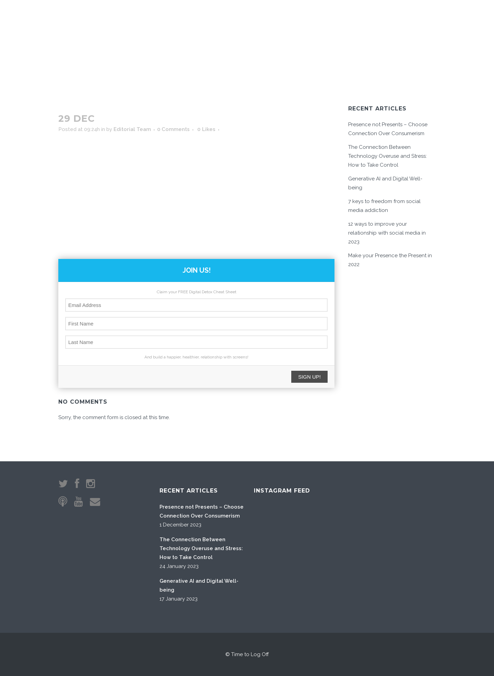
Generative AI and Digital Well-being (199, 585)
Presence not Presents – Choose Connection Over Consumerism (202, 511)
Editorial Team (132, 129)
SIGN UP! (309, 377)
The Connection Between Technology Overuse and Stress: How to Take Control (387, 156)
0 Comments (173, 129)
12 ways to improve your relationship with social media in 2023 (387, 233)
